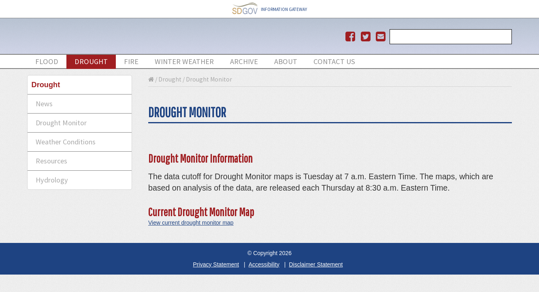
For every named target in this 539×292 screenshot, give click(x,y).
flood (46, 61)
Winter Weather (184, 61)
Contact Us (334, 61)
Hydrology (52, 180)
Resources (51, 160)
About (285, 61)
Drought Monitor (61, 122)
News (44, 103)
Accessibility (264, 264)
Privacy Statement (216, 264)
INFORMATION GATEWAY (269, 9)
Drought (169, 79)
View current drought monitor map (191, 222)
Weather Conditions (66, 141)
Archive (244, 61)
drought (91, 61)
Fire (131, 61)
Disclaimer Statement (316, 264)
